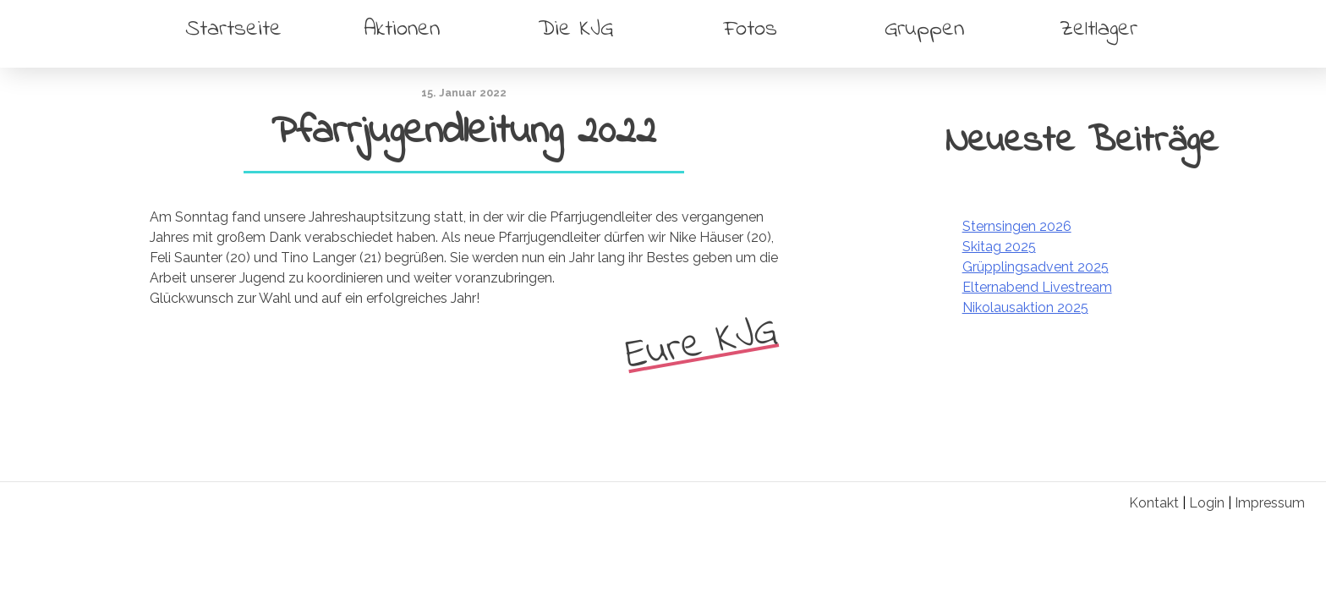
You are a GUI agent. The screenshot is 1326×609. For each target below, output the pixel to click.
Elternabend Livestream (1037, 287)
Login (1207, 503)
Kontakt (1154, 503)
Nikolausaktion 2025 (1025, 307)
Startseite (233, 29)
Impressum (1270, 503)
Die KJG (576, 29)
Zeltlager (1098, 29)
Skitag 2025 (999, 247)
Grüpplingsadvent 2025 (1035, 267)
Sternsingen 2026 (1016, 226)
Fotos (750, 29)
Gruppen (924, 29)
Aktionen (402, 29)
